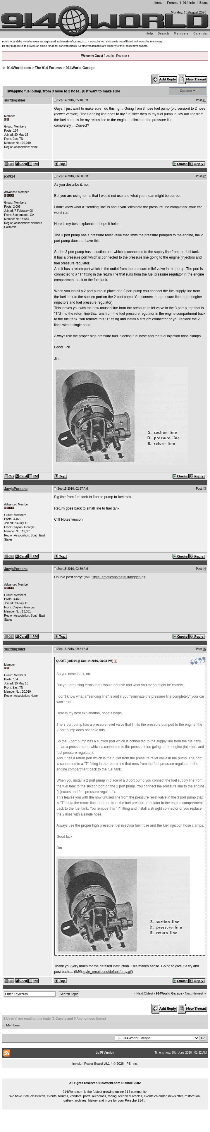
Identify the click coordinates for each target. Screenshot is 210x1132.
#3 (204, 488)
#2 (204, 176)
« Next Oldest (143, 993)
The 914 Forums (48, 68)
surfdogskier (14, 100)
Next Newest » (195, 993)
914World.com (19, 68)
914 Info (189, 2)
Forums (172, 2)
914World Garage (80, 68)
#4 (204, 568)
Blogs (203, 2)
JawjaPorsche (15, 489)
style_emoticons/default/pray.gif (107, 972)
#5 (204, 649)
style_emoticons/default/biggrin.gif (118, 577)
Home (158, 2)
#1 (204, 100)
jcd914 (9, 176)
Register (121, 55)
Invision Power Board (87, 1063)
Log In (110, 55)
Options (186, 90)
